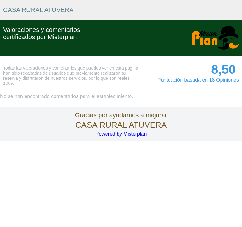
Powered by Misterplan (121, 134)
